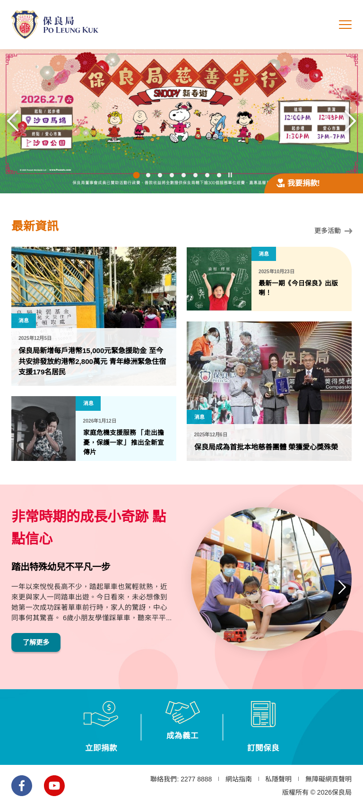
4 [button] (172, 175)
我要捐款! (298, 183)
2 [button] (148, 175)
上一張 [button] (12, 121)
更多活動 (333, 231)
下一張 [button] (350, 121)
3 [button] (160, 175)
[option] (181, 121)
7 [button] (207, 175)
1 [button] (136, 176)
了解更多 (37, 644)
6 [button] (195, 175)
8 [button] (219, 175)
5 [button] (184, 175)
